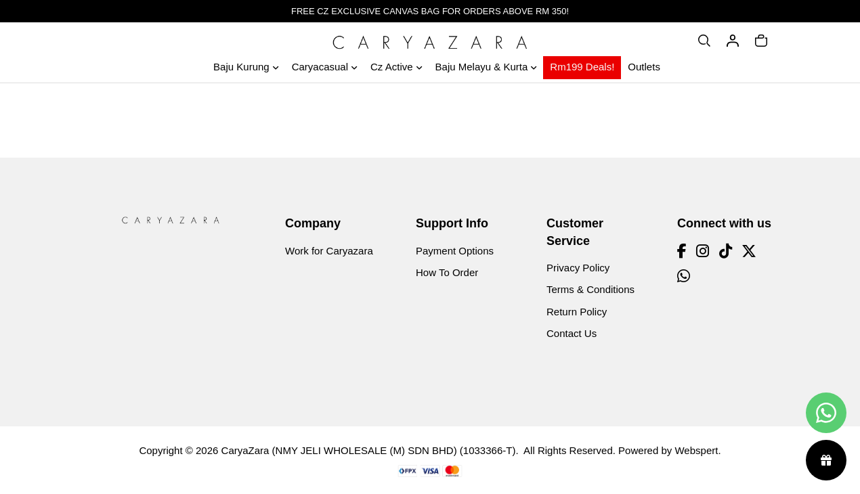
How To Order (447, 272)
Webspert (696, 450)
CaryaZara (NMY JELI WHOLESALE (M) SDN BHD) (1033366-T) (368, 450)
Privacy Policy (577, 267)
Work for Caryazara (329, 250)
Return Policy (576, 311)
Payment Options (455, 250)
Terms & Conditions (590, 289)
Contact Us (571, 333)
